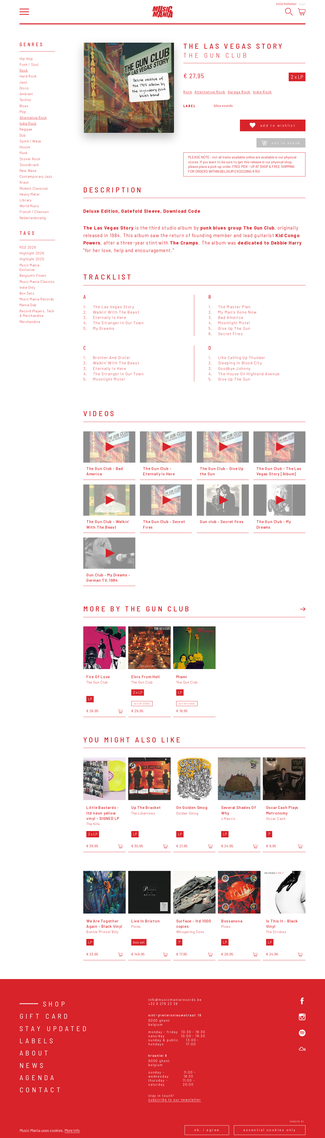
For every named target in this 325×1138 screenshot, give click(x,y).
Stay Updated (54, 1028)
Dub (23, 135)
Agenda (38, 1077)
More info (72, 1130)
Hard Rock (28, 76)
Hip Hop (26, 58)
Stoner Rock (30, 159)
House (25, 147)
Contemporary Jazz (36, 176)
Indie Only (27, 287)
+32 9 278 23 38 (163, 1004)
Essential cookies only (269, 1130)
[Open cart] (302, 12)
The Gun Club (216, 55)
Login (302, 4)
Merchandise (30, 321)
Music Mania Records (37, 299)
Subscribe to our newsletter (174, 1100)
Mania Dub (28, 305)
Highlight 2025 (32, 259)
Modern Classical (34, 188)
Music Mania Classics (37, 281)
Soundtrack (29, 164)
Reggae (26, 129)
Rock (24, 70)
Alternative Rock (33, 117)
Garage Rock (239, 92)
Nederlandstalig (33, 218)
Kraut (24, 182)
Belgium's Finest (33, 275)
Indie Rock (28, 123)
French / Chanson (34, 211)
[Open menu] (24, 12)
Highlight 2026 (32, 253)
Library (26, 200)
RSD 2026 (28, 247)
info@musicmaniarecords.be (175, 1000)
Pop (23, 111)
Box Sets (27, 293)
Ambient (26, 94)
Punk (24, 153)
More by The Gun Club (137, 608)
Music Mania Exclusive (30, 267)
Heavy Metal (30, 194)
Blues (24, 106)
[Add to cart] (120, 711)
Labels (37, 1040)
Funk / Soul (29, 64)
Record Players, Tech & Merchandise (37, 313)
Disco (24, 88)
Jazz (23, 82)
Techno (25, 99)
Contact (41, 1089)
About (35, 1052)
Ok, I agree (207, 1130)
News (33, 1065)
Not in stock (281, 143)
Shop (55, 1003)
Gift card (45, 1016)
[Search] (289, 12)
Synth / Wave (30, 141)
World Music (29, 206)
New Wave (28, 170)
